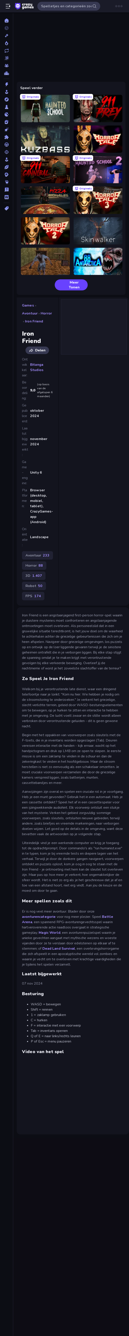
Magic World (49, 932)
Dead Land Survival (58, 948)
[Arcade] (6, 92)
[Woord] (6, 197)
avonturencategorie (39, 916)
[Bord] (6, 107)
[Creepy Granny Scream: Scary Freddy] (45, 261)
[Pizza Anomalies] (45, 200)
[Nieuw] (6, 35)
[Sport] (6, 167)
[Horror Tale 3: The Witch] (98, 200)
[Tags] (6, 208)
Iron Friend (34, 321)
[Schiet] (6, 152)
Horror (46, 313)
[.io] (6, 114)
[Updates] (6, 50)
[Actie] (6, 84)
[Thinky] (6, 182)
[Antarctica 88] (98, 261)
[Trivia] (6, 189)
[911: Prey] (98, 108)
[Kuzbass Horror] (45, 139)
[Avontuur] (6, 99)
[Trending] (6, 43)
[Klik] (6, 129)
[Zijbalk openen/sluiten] (8, 6)
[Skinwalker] (98, 231)
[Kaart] (6, 122)
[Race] (6, 144)
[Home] (6, 20)
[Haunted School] (45, 108)
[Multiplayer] (6, 65)
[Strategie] (6, 174)
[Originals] (6, 58)
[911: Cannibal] (45, 170)
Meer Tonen (69, 285)
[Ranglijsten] (6, 73)
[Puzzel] (6, 137)
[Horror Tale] (98, 139)
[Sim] (6, 159)
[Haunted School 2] (98, 170)
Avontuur (30, 313)
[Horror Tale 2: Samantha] (45, 231)
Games (28, 305)
